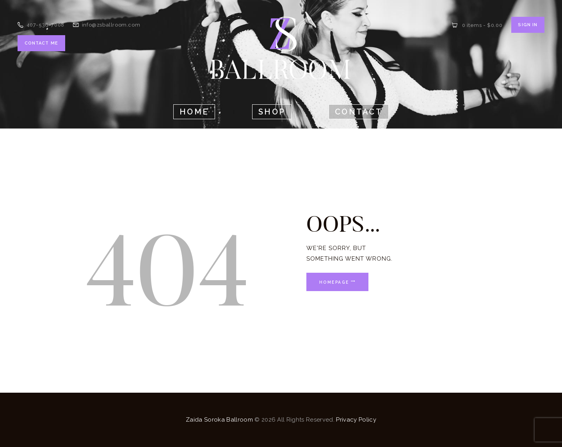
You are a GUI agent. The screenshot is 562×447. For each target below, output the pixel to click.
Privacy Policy (356, 419)
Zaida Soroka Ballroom (219, 419)
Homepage (334, 281)
